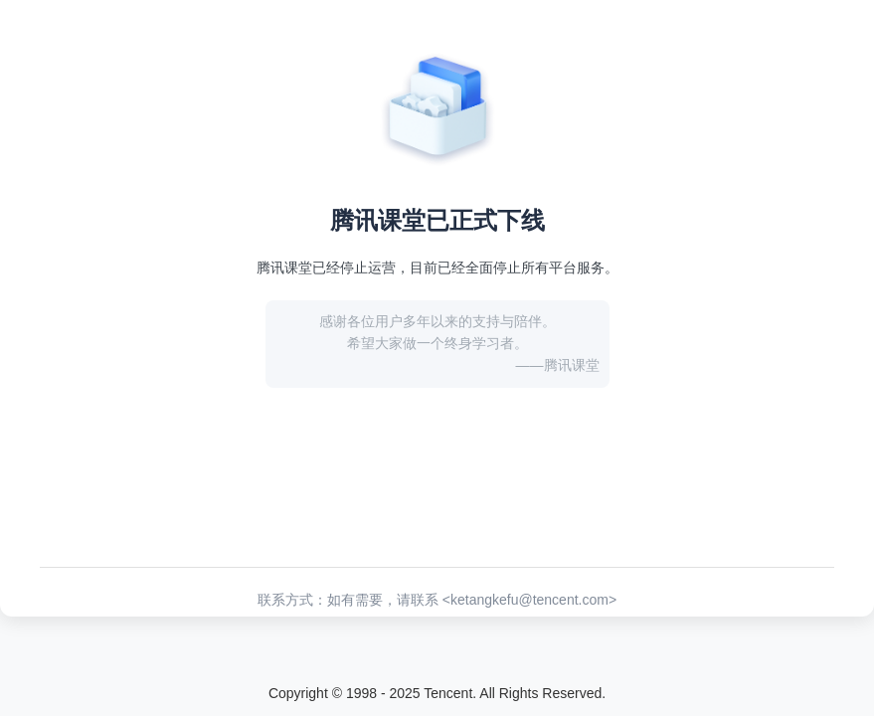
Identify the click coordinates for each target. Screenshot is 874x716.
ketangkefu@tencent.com (529, 600)
